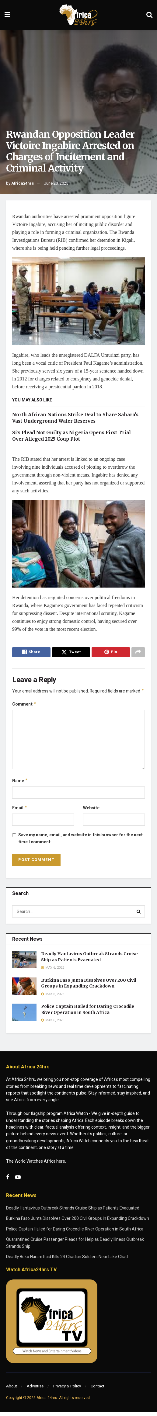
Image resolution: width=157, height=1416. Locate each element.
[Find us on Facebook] (7, 1181)
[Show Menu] (7, 15)
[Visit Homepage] (78, 15)
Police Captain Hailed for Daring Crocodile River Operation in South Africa (87, 1013)
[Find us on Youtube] (18, 1181)
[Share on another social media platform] (138, 653)
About (11, 1390)
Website (91, 811)
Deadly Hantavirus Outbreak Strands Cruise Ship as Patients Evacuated (89, 961)
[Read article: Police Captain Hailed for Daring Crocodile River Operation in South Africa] (24, 1016)
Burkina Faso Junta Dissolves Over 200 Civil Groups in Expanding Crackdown (88, 987)
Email (19, 811)
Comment (24, 706)
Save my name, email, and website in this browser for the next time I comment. (80, 842)
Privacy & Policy (67, 1390)
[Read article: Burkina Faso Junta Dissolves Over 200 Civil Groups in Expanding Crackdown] (24, 990)
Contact (97, 1390)
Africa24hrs (22, 183)
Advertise (35, 1390)
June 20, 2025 (56, 183)
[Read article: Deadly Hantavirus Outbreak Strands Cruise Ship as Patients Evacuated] (24, 964)
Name (20, 783)
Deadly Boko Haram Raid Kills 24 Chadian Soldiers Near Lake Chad (67, 1261)
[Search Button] (149, 15)
